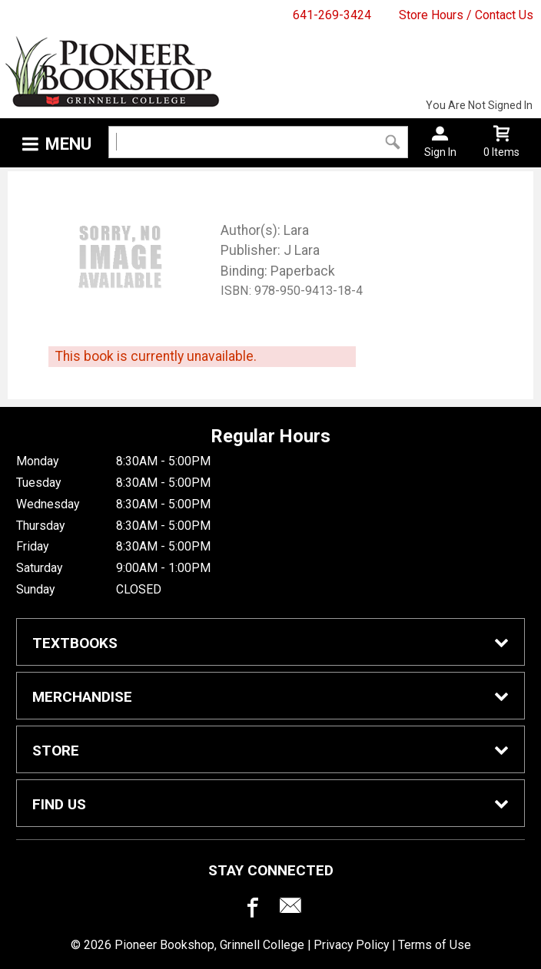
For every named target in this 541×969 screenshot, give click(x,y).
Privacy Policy (351, 945)
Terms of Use (434, 945)
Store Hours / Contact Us (466, 15)
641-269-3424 (332, 15)
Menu (68, 144)
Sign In (440, 152)
